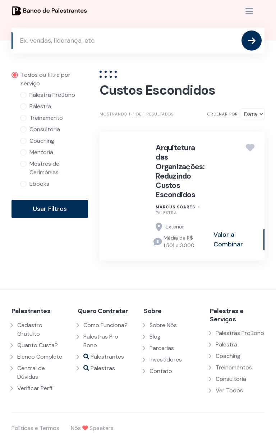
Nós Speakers (92, 428)
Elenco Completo (40, 356)
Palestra (166, 212)
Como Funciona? (105, 325)
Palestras (99, 368)
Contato (161, 371)
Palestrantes (103, 356)
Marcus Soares (175, 206)
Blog (155, 336)
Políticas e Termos (35, 428)
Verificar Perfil (35, 388)
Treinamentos (234, 367)
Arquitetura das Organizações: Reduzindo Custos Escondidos (180, 171)
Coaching (228, 356)
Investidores (166, 359)
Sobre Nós (163, 325)
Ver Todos (229, 390)
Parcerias (162, 348)
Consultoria (231, 379)
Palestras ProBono (240, 333)
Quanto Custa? (37, 345)
